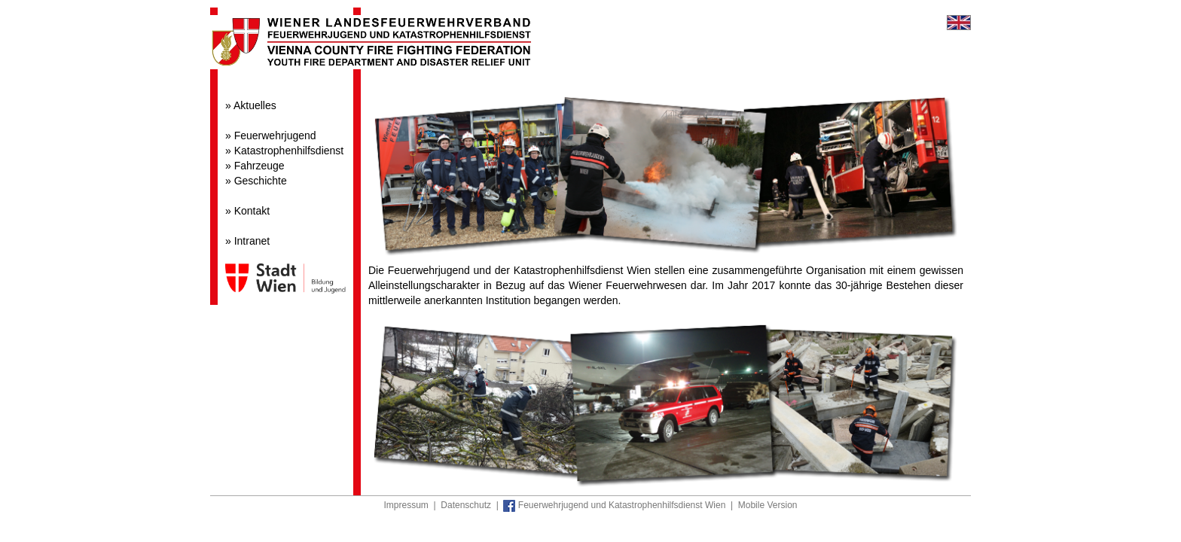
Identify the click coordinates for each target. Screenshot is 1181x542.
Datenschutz (466, 505)
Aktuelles (254, 105)
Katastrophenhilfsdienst (289, 151)
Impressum (406, 505)
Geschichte (260, 181)
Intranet (252, 241)
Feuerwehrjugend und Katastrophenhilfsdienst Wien (614, 505)
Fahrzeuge (259, 166)
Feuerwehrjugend (275, 135)
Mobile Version (768, 505)
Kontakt (252, 211)
